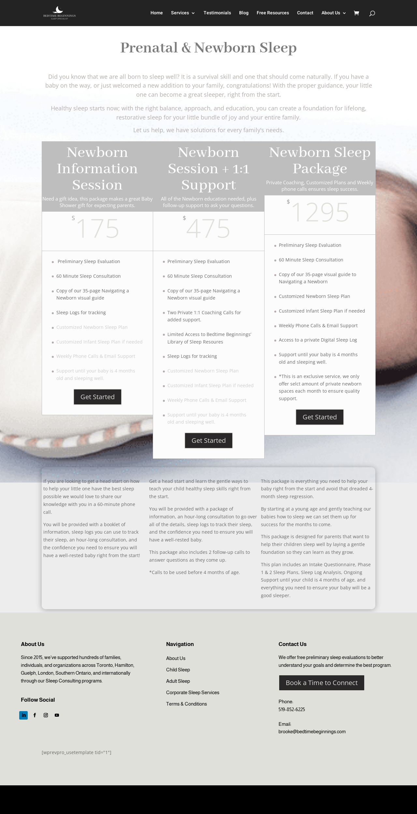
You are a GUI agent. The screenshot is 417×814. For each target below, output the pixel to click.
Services (180, 13)
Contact (305, 13)
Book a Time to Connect (322, 682)
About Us (331, 13)
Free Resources (273, 13)
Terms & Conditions (186, 704)
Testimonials (217, 13)
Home (157, 13)
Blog (244, 13)
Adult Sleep (178, 681)
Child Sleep (178, 669)
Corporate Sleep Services (192, 692)
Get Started (97, 396)
